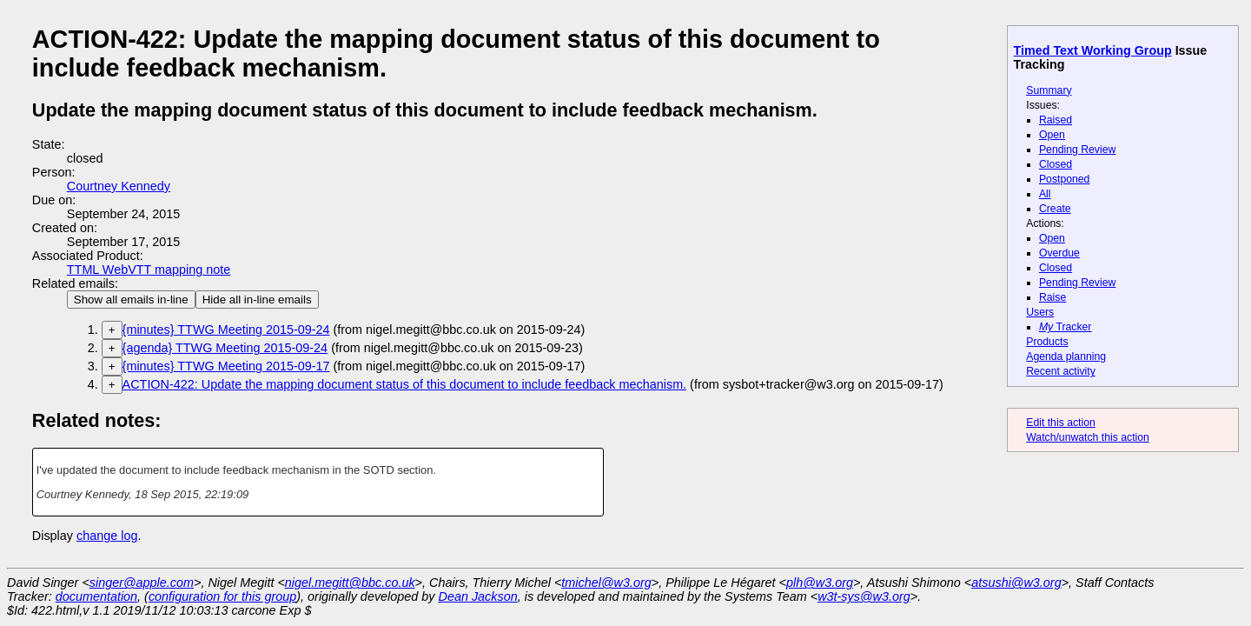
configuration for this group (222, 596)
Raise (1052, 297)
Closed (1055, 164)
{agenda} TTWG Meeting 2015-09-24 (225, 348)
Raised (1055, 120)
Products (1047, 342)
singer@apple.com (141, 582)
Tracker (1065, 327)
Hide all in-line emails (257, 299)
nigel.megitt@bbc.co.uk (350, 582)
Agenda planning (1066, 356)
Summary (1048, 90)
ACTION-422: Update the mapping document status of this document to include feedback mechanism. (404, 384)
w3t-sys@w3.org (863, 596)
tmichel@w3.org (606, 582)
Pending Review (1077, 149)
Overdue (1059, 253)
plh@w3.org (819, 582)
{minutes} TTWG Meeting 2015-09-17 (226, 366)
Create (1055, 209)
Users (1040, 312)
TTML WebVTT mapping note (149, 269)
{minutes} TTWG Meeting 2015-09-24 (226, 329)
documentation (96, 596)
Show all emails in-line (131, 299)
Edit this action (1060, 422)
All (1045, 194)
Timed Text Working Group (1093, 50)
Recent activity (1060, 371)
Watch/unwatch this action (1087, 437)
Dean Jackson (478, 596)
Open (1052, 135)
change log (106, 536)
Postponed (1064, 179)
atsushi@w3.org (1016, 582)
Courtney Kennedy (118, 186)
